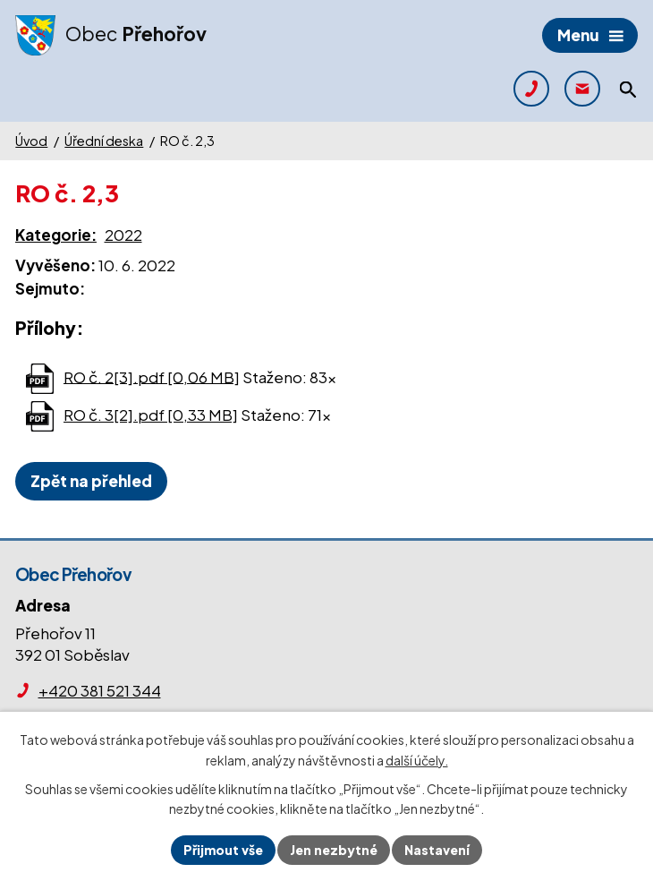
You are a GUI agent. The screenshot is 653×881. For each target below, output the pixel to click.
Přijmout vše (223, 850)
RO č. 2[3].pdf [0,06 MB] (152, 376)
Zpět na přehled (91, 481)
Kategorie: (56, 234)
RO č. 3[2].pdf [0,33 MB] (151, 414)
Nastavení (437, 850)
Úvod (31, 141)
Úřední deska (103, 141)
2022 (123, 234)
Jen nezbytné (333, 850)
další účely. (417, 760)
